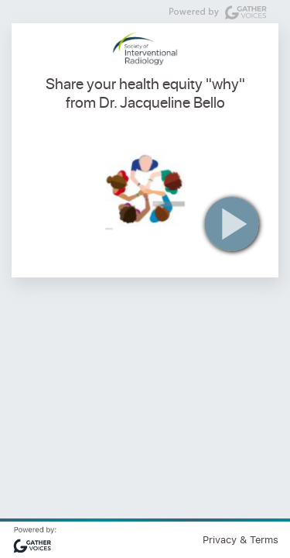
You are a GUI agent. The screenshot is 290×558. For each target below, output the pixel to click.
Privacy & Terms (240, 539)
